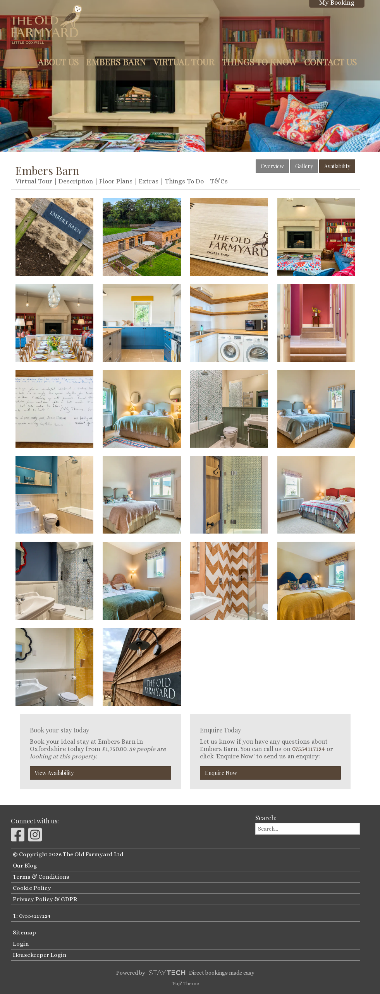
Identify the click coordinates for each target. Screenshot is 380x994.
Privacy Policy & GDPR (45, 899)
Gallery (304, 166)
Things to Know (259, 62)
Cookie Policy (32, 888)
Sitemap (24, 932)
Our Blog (25, 865)
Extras (148, 181)
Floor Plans (115, 181)
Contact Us (330, 62)
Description (75, 181)
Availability (337, 166)
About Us (58, 62)
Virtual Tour (183, 62)
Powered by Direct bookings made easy (185, 972)
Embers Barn (116, 62)
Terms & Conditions (41, 876)
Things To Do (184, 181)
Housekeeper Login (39, 954)
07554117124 (308, 749)
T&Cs (219, 181)
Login (21, 943)
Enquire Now (221, 773)
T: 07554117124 (31, 915)
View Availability (54, 773)
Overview (272, 166)
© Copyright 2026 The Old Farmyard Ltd (68, 854)
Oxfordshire (48, 749)
